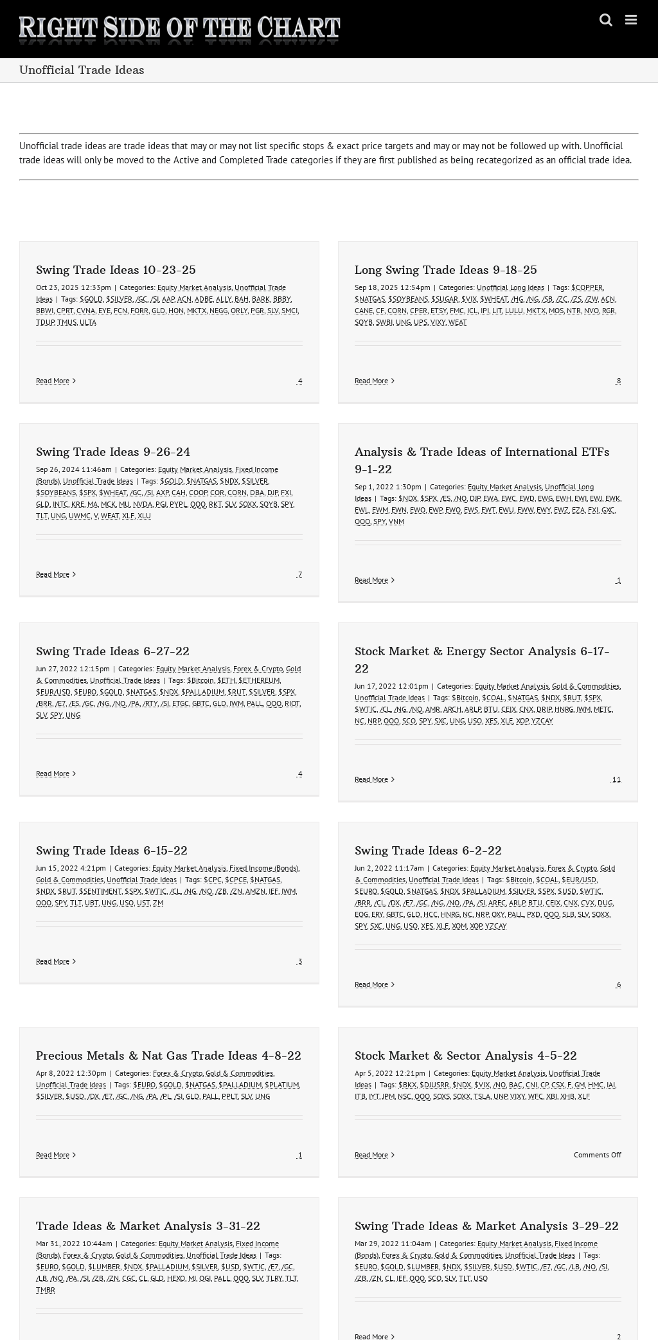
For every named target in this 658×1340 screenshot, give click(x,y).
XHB (474, 1075)
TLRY (336, 1207)
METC (635, 664)
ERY (346, 879)
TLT (167, 462)
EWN (306, 523)
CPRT (65, 310)
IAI (517, 1064)
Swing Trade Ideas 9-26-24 (238, 398)
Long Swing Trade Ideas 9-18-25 (415, 269)
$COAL (525, 652)
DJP (382, 511)
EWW (432, 523)
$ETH (289, 635)
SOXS (348, 1075)
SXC (473, 675)
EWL (269, 523)
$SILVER (119, 298)
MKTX (196, 310)
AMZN (255, 856)
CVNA (85, 310)
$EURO (147, 646)
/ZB (221, 856)
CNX (558, 664)
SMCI (289, 310)
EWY (450, 523)
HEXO (238, 1207)
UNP (407, 1075)
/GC (141, 298)
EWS (378, 523)
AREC (466, 868)
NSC (311, 1075)
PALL (317, 658)
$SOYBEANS (377, 298)
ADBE (204, 298)
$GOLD (91, 298)
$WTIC (398, 664)
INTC (185, 450)
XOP (554, 675)
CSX (464, 1064)
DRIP (576, 664)
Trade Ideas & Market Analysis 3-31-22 (210, 1155)
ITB (267, 1075)
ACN (184, 298)
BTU (523, 664)
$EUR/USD (115, 646)
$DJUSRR (341, 1064)
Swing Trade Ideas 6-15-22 (112, 815)
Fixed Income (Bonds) (263, 833)
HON (176, 310)
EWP (342, 523)
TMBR (108, 1219)
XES (523, 675)
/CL (417, 664)
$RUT (299, 646)
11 (648, 734)
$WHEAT (463, 298)
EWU (413, 523)
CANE (333, 310)
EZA (485, 523)
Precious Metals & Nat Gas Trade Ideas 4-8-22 (294, 961)
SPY (286, 534)
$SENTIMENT (100, 856)
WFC (442, 1075)
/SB (516, 298)
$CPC (213, 844)
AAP (168, 298)
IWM (299, 658)
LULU (483, 310)
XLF (491, 1075)
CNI (438, 1064)
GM (486, 1064)
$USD (536, 856)
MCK (233, 450)
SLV (272, 310)
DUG (574, 868)
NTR (543, 310)
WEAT (427, 322)
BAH (242, 298)
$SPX (212, 439)
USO (507, 675)
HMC (502, 1064)
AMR (465, 664)
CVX (557, 868)
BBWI (44, 310)
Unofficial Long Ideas (479, 287)
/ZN (236, 856)
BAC (422, 1064)
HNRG (596, 664)
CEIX (540, 664)
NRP (406, 675)
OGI (267, 1207)
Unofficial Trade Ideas (223, 427)
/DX (363, 868)
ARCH (485, 664)
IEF (273, 856)
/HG (486, 298)
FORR (139, 310)
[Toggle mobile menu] (632, 19)
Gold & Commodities (618, 641)
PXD (503, 879)
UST (143, 868)
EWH (470, 511)
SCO (441, 675)
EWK (519, 511)
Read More (52, 380)
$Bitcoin (262, 635)
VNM (303, 534)
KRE (203, 450)
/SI (154, 298)
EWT (395, 523)
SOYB (333, 322)
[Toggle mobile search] (606, 19)
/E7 (123, 658)
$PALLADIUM (265, 646)
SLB (537, 879)
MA (218, 450)
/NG (501, 298)
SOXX (569, 879)
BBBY (281, 298)
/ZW (560, 298)
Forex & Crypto (320, 623)
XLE (539, 675)
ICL (441, 310)
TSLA (388, 1075)
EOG (330, 879)
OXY (467, 879)
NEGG (218, 310)
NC (391, 675)
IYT (281, 1075)
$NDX (314, 511)
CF (349, 310)
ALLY (223, 298)
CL (205, 1207)
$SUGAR (413, 298)
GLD (158, 310)
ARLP (505, 664)
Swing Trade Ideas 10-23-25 (116, 269)
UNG (372, 322)
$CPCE (236, 844)
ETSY (408, 310)
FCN (120, 310)
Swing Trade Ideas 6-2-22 (397, 815)
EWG (452, 511)
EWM (287, 523)
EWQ (360, 523)
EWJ (503, 511)
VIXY (407, 322)
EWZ (468, 523)
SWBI (353, 322)
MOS (525, 310)
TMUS (66, 322)
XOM (428, 891)
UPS (389, 322)
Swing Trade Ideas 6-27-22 (175, 606)
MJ (254, 1207)
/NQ (366, 511)
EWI (487, 511)
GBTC (263, 658)
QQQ (269, 534)
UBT (91, 868)
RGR (577, 310)
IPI (454, 310)
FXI (500, 523)
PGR (257, 310)
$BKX (314, 1064)
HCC (400, 879)
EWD (433, 511)
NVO (560, 310)
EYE (104, 310)
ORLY (239, 310)
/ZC (531, 298)
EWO (324, 523)
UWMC (205, 462)
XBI (458, 1075)
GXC (514, 523)
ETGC (243, 658)
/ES (352, 511)
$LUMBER (166, 1195)
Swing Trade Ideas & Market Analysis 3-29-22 (519, 1155)
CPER (387, 310)
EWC (415, 511)
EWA (397, 511)
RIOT (354, 658)
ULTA (88, 322)
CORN (366, 310)
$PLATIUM (407, 990)
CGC (191, 1207)
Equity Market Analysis (194, 287)
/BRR (106, 658)
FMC (426, 310)
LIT (466, 310)
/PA (196, 658)
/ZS (545, 298)
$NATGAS (339, 298)
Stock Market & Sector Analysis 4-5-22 (373, 1035)
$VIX (438, 298)
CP (451, 1064)
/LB (103, 1207)
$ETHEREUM (321, 635)
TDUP (45, 322)
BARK (261, 298)
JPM (295, 1075)
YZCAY (574, 675)
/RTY (212, 658)
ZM (158, 868)
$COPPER (556, 287)
